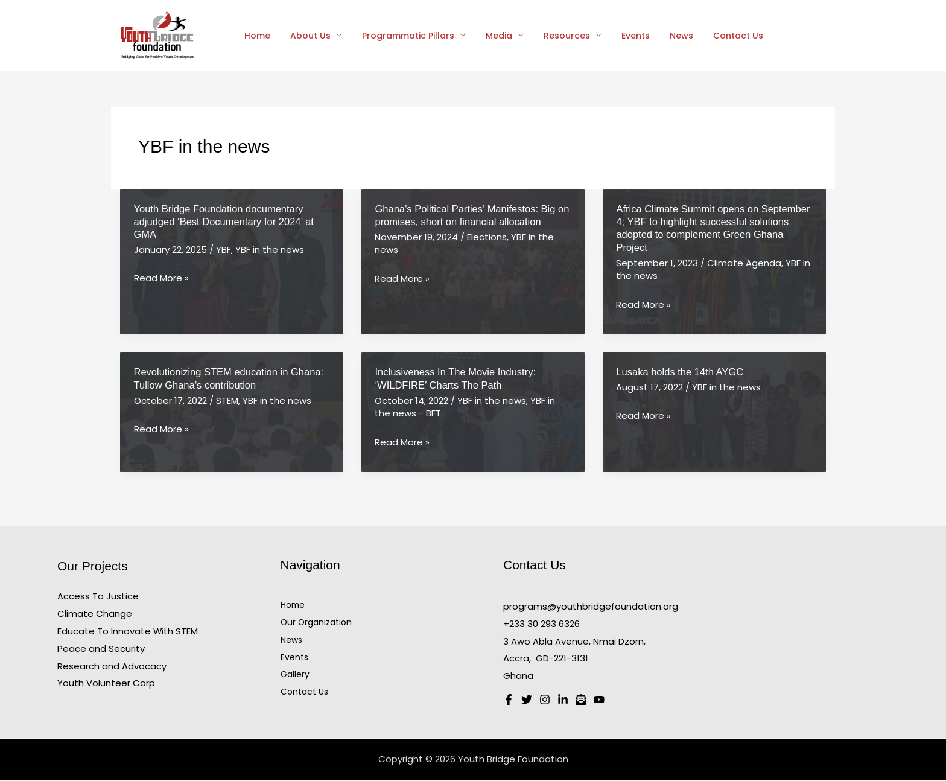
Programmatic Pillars (401, 36)
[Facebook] (508, 700)
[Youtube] (599, 700)
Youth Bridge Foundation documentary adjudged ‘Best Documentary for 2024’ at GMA (224, 221)
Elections (487, 237)
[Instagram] (544, 700)
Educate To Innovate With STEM (127, 631)
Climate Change (94, 613)
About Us (306, 36)
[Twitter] (526, 700)
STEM (227, 400)
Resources (553, 36)
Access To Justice (98, 596)
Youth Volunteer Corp (106, 683)
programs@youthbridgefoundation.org (590, 606)
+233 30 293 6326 (541, 623)
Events (619, 36)
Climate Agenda (744, 263)
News (662, 36)
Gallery (295, 674)
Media (488, 36)
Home (256, 36)
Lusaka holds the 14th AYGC (679, 371)
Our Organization (317, 622)
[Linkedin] (562, 700)
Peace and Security (101, 648)
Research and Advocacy (112, 666)
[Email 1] (581, 700)
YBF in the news (269, 249)
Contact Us (716, 36)
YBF (223, 249)
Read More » (161, 278)
